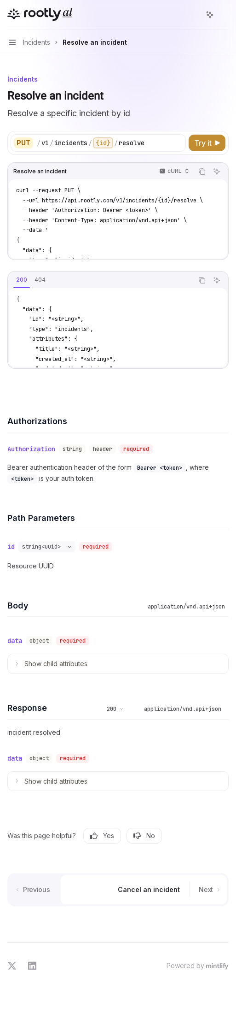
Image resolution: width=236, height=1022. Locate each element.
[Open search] (192, 14)
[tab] (21, 279)
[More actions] (224, 14)
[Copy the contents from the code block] (202, 171)
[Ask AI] (217, 171)
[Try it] (207, 143)
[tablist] (100, 280)
